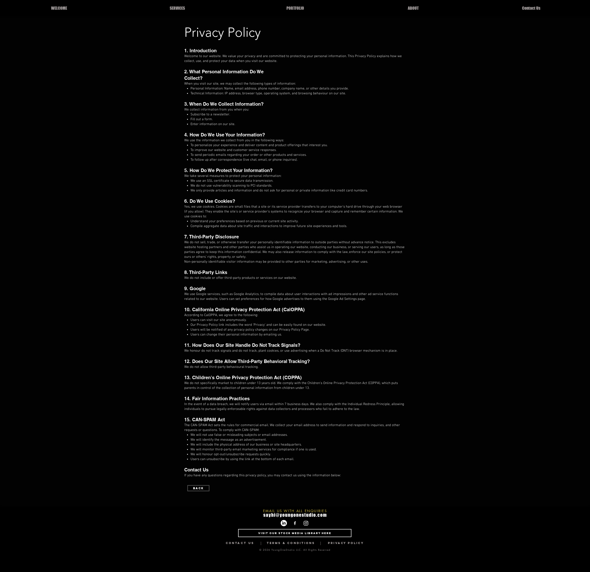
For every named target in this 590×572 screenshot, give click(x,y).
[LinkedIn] (284, 523)
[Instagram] (306, 523)
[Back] (198, 488)
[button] (177, 8)
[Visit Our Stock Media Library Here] (294, 533)
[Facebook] (295, 523)
